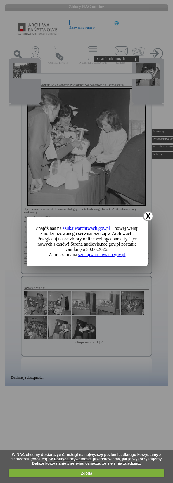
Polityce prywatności (73, 459)
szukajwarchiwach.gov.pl (86, 228)
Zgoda (86, 473)
